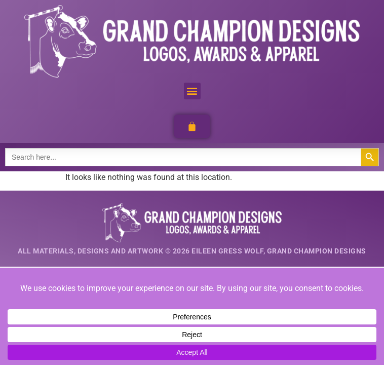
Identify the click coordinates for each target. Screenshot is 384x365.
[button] (192, 91)
